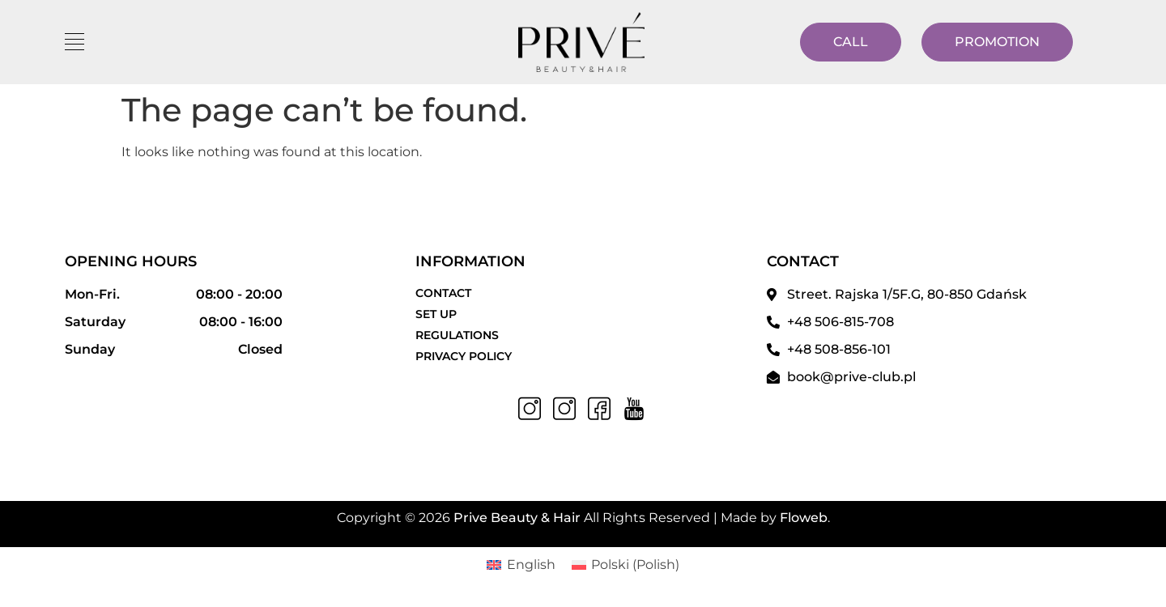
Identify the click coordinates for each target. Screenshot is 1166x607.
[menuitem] (521, 565)
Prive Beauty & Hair (517, 517)
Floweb (804, 517)
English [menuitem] (531, 564)
